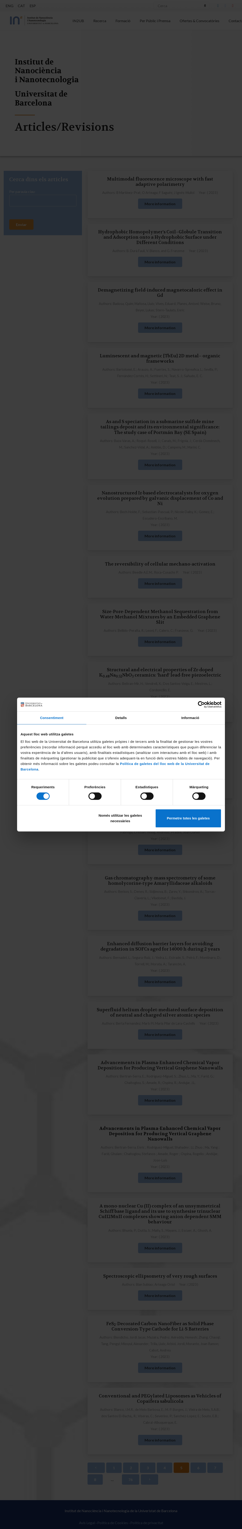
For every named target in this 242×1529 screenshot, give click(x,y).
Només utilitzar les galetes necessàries (120, 818)
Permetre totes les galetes (188, 818)
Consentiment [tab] (51, 718)
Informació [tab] (190, 718)
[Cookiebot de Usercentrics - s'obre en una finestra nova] (201, 704)
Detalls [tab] (121, 718)
